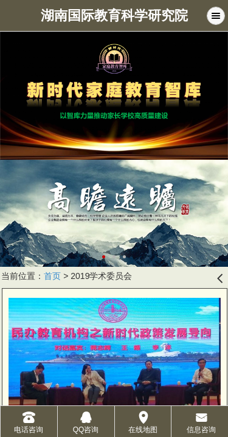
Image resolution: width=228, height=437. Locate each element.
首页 (52, 276)
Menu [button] (216, 16)
